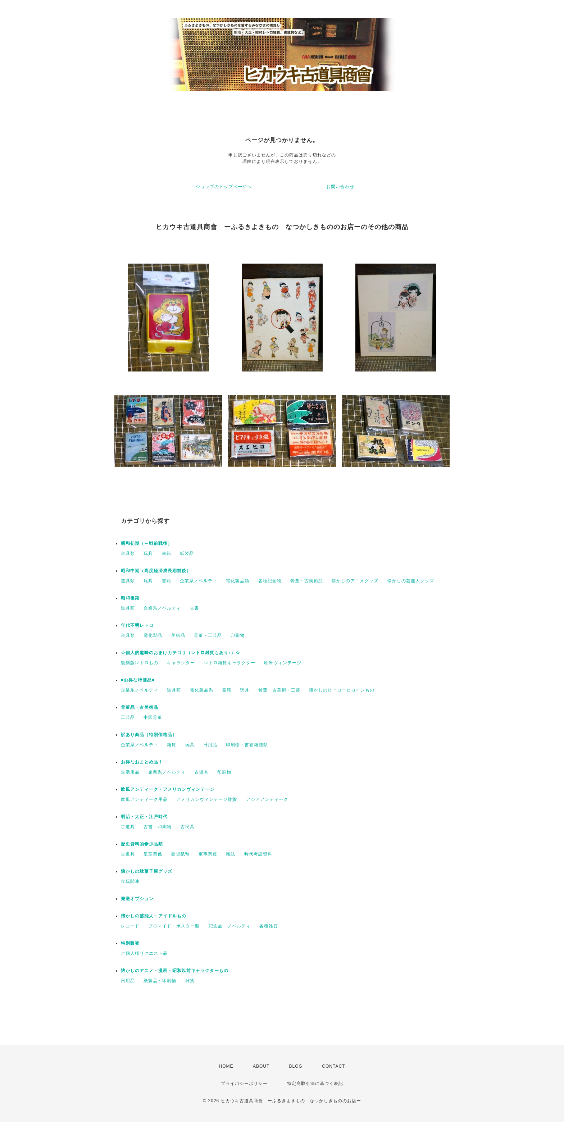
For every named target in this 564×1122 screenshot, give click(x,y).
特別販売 (130, 943)
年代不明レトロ (137, 625)
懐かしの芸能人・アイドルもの (153, 915)
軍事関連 (208, 854)
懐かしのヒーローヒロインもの (341, 690)
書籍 (166, 553)
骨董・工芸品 (208, 635)
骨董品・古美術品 (139, 707)
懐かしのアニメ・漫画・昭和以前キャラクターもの (174, 970)
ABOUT (261, 1066)
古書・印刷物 (158, 826)
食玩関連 (130, 881)
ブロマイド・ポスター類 (174, 926)
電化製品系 (201, 690)
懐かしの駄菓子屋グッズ (146, 871)
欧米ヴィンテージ (282, 662)
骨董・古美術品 (306, 580)
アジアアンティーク (267, 799)
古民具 (188, 826)
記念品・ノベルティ (230, 926)
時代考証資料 (258, 854)
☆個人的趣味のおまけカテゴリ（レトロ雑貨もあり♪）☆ (180, 652)
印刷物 (238, 635)
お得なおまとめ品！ (142, 762)
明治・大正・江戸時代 (144, 816)
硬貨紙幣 (180, 854)
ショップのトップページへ (224, 186)
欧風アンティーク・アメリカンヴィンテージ (167, 789)
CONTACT (333, 1066)
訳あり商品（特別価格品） (149, 734)
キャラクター (181, 662)
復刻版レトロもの (139, 662)
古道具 (202, 772)
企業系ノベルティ (198, 580)
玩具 (148, 553)
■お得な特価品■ (138, 680)
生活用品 (130, 772)
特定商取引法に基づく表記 (315, 1083)
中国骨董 (153, 717)
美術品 (178, 635)
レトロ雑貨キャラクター (229, 662)
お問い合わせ (340, 186)
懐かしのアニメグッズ (355, 580)
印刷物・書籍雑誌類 (247, 744)
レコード (130, 926)
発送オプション (137, 898)
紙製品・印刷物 (160, 980)
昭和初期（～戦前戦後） (146, 543)
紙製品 (187, 553)
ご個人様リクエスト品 (144, 953)
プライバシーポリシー (244, 1083)
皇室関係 (153, 854)
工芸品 (128, 717)
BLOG (296, 1066)
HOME (226, 1066)
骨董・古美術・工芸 (279, 690)
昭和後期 (130, 598)
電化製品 (153, 635)
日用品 (210, 744)
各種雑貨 (268, 926)
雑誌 (230, 854)
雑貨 (171, 744)
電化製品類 (237, 580)
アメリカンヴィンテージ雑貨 (206, 799)
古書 (194, 608)
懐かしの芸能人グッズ (410, 580)
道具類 (128, 553)
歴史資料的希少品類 (142, 844)
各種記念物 (270, 580)
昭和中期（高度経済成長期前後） (156, 570)
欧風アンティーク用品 (144, 799)
